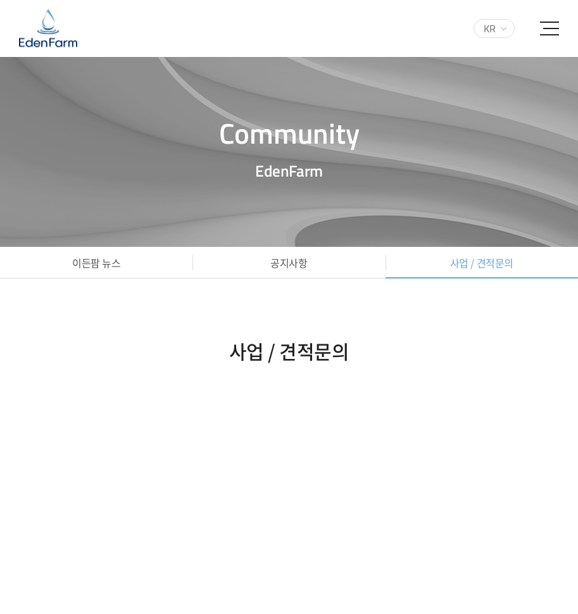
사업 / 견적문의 (481, 262)
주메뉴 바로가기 (0, 0)
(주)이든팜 (48, 28)
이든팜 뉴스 (96, 262)
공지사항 (288, 262)
